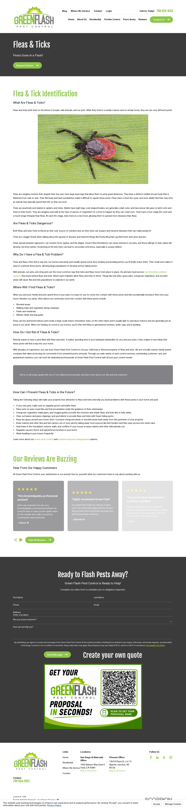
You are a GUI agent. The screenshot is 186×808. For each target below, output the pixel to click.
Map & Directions (88, 770)
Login (109, 11)
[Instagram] (170, 757)
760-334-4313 (165, 11)
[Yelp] (164, 757)
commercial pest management (73, 439)
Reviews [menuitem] (142, 19)
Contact (98, 11)
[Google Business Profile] (157, 757)
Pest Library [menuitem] (129, 19)
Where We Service (80, 11)
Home (65, 757)
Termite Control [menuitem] (112, 19)
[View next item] (21, 540)
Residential (68, 762)
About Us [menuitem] (82, 19)
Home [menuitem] (71, 19)
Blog (64, 11)
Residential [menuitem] (95, 19)
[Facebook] (150, 757)
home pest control (44, 439)
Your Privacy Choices (48, 800)
